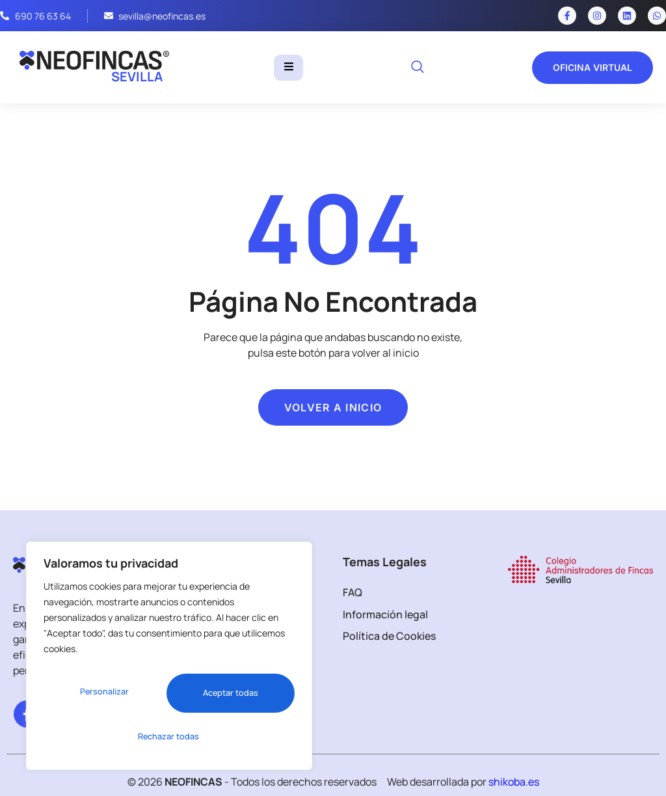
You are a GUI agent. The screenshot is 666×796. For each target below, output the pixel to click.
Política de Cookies (389, 636)
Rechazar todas (226, 697)
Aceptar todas (169, 736)
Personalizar (100, 697)
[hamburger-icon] (288, 68)
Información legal (385, 614)
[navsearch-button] (418, 68)
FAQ (352, 592)
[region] (169, 661)
